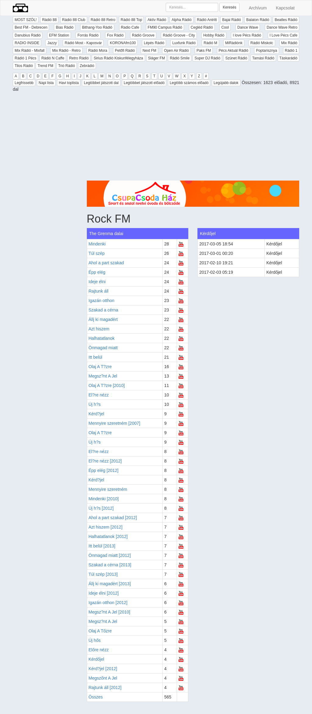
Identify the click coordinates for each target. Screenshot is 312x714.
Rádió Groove (143, 35)
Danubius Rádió (28, 35)
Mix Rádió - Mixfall (29, 50)
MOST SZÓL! (26, 20)
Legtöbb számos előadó (189, 83)
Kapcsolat (285, 7)
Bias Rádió (64, 27)
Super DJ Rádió (207, 58)
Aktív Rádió (156, 20)
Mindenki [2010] (104, 498)
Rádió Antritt (207, 20)
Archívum (258, 7)
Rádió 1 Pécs (25, 58)
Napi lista (46, 83)
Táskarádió (288, 58)
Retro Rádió (79, 58)
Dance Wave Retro (282, 27)
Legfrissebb (24, 83)
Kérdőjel (96, 659)
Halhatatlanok (102, 338)
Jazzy (52, 43)
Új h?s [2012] (101, 508)
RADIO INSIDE (27, 43)
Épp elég (97, 272)
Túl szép (97, 253)
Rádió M (210, 43)
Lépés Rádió (154, 43)
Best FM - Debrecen (31, 27)
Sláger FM (156, 58)
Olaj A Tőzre (100, 630)
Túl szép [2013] (103, 574)
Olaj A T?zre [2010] (107, 385)
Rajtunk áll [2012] (105, 687)
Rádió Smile (180, 58)
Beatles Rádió (286, 20)
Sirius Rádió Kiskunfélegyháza (118, 58)
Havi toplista (69, 83)
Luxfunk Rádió (184, 43)
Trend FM (45, 66)
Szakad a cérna (103, 310)
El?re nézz (99, 394)
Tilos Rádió (24, 66)
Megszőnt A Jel (103, 678)
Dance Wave (247, 27)
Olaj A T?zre (100, 366)
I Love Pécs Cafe (283, 35)
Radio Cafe (130, 27)
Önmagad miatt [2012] (110, 555)
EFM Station (59, 35)
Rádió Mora (97, 50)
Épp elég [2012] (104, 470)
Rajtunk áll (98, 291)
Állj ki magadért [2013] (110, 583)
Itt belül (95, 357)
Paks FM (204, 50)
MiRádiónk (234, 43)
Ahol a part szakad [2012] (113, 517)
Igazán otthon (102, 300)
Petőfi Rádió (125, 50)
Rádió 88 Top (131, 20)
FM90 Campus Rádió (165, 27)
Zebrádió (87, 66)
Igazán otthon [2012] (108, 602)
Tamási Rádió (263, 58)
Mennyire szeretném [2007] (114, 423)
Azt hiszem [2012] (105, 527)
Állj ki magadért (103, 319)
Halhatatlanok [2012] (108, 536)
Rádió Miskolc (261, 43)
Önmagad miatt (103, 347)
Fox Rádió (115, 35)
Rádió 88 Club (73, 20)
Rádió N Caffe (52, 58)
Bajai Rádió (231, 20)
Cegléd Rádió (202, 27)
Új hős (95, 640)
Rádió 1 (291, 50)
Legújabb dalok (226, 83)
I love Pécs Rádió (247, 35)
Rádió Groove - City (179, 35)
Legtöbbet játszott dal (101, 83)
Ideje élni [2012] (104, 593)
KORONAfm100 (123, 43)
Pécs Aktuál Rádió (233, 50)
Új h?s (95, 404)
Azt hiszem (99, 328)
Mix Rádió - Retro (66, 50)
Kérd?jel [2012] (103, 668)
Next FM (149, 50)
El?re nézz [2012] (105, 461)
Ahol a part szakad (106, 262)
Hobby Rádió (213, 35)
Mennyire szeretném (108, 489)
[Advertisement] (193, 138)
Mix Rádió (289, 43)
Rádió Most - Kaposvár (83, 43)
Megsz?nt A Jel (103, 376)
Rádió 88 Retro (103, 20)
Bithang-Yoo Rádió (97, 27)
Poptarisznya (266, 50)
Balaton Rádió (257, 20)
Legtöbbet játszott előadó (144, 83)
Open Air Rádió (176, 50)
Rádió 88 (49, 20)
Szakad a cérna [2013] (110, 564)
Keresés (229, 7)
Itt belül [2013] (102, 545)
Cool (225, 27)
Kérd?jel (96, 413)
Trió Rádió (66, 66)
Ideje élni (97, 281)
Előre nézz (99, 649)
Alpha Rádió (181, 20)
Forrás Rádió (87, 35)
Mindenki (97, 243)
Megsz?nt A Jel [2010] (109, 612)
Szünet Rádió (236, 58)
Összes (96, 697)
